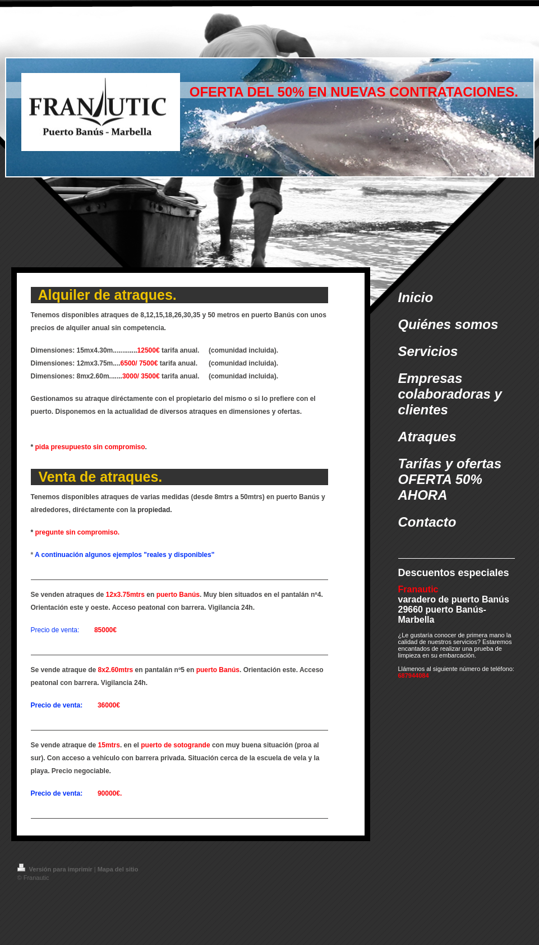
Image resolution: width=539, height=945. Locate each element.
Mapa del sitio (118, 869)
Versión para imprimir (55, 869)
